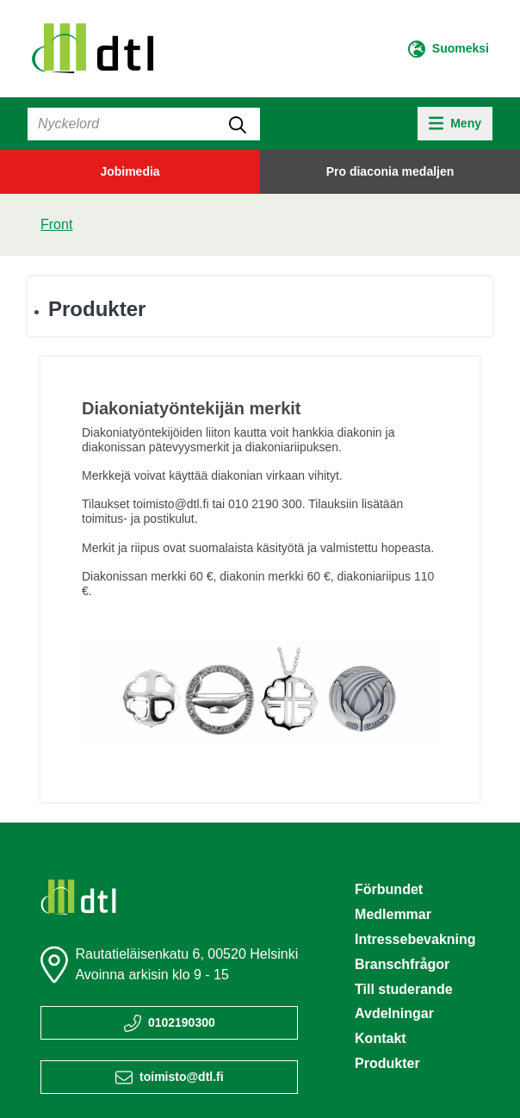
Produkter (96, 308)
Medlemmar (393, 914)
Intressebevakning (415, 939)
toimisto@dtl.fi (181, 1077)
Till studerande (404, 989)
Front (56, 224)
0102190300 (181, 1022)
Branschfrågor (402, 964)
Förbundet (389, 889)
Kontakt (380, 1038)
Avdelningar (394, 1013)
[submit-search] (237, 124)
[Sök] (144, 124)
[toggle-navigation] (455, 123)
